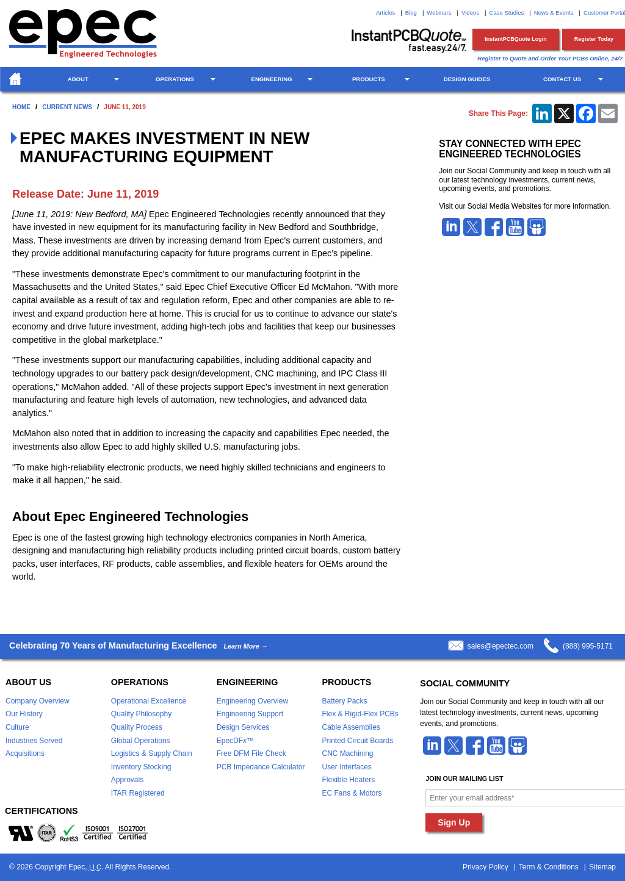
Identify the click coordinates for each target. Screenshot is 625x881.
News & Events (554, 12)
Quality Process (136, 727)
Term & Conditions (549, 867)
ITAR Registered (138, 793)
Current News (67, 107)
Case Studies (507, 12)
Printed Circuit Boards (357, 740)
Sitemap (602, 867)
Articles (385, 12)
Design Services (243, 727)
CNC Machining (347, 753)
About (78, 79)
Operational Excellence (148, 701)
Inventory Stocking (141, 767)
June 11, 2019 (124, 107)
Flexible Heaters (348, 779)
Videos (470, 12)
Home (21, 107)
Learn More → (245, 646)
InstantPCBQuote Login (516, 39)
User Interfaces (346, 767)
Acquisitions (25, 753)
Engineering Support (250, 714)
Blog (411, 12)
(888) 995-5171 (588, 646)
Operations (175, 79)
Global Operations (140, 740)
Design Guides (467, 79)
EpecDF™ (235, 740)
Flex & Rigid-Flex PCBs (360, 714)
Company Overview (37, 701)
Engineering (271, 79)
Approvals (127, 779)
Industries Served (33, 740)
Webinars (439, 12)
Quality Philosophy (141, 714)
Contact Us (562, 79)
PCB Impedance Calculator (261, 767)
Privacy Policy (485, 867)
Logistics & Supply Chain (151, 753)
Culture (17, 727)
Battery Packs (344, 701)
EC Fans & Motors (351, 793)
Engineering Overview (252, 701)
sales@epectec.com (500, 646)
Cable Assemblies (351, 727)
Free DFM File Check (251, 753)
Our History (24, 714)
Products (368, 79)
